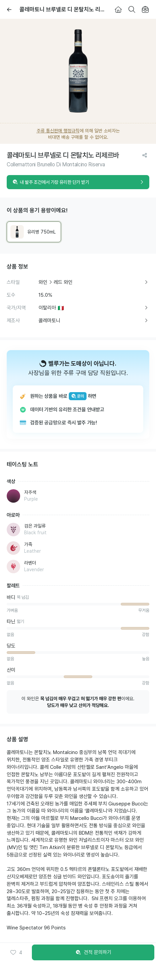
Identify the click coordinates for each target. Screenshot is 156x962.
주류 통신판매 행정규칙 (58, 130)
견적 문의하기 (93, 952)
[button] (16, 952)
